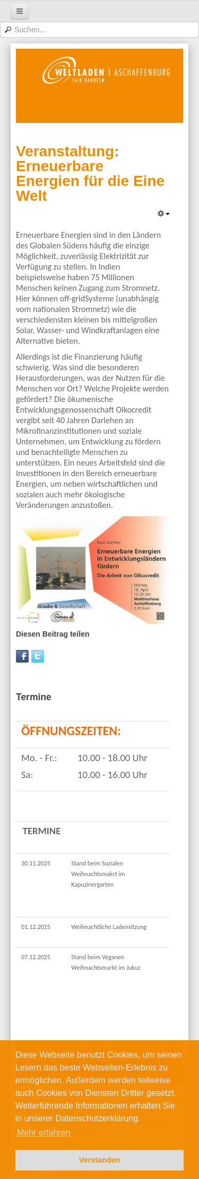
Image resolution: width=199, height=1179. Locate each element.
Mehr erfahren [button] (44, 1132)
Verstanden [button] (99, 1160)
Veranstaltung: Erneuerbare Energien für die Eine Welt (90, 173)
